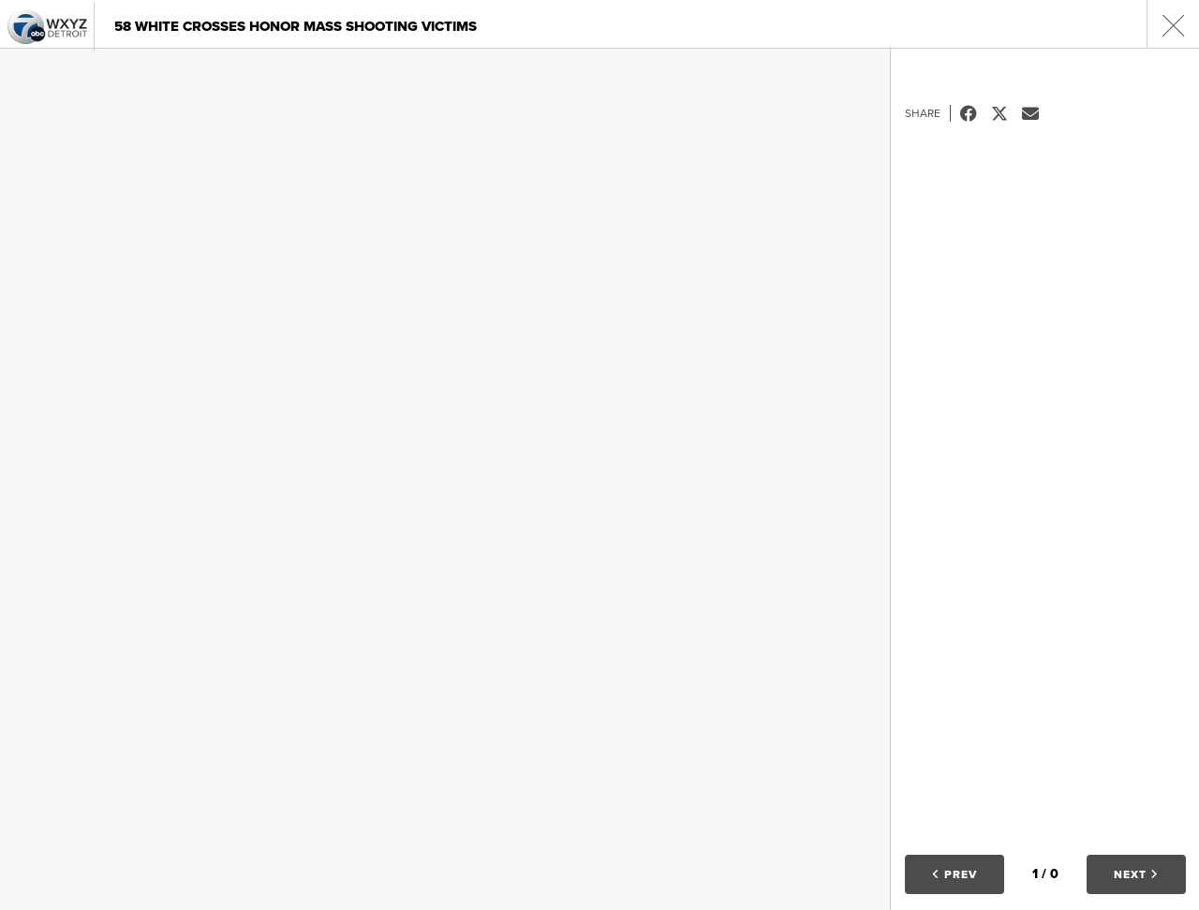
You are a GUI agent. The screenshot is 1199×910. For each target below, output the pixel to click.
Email (1037, 113)
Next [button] (1136, 874)
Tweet (1006, 113)
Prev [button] (954, 874)
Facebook (975, 113)
